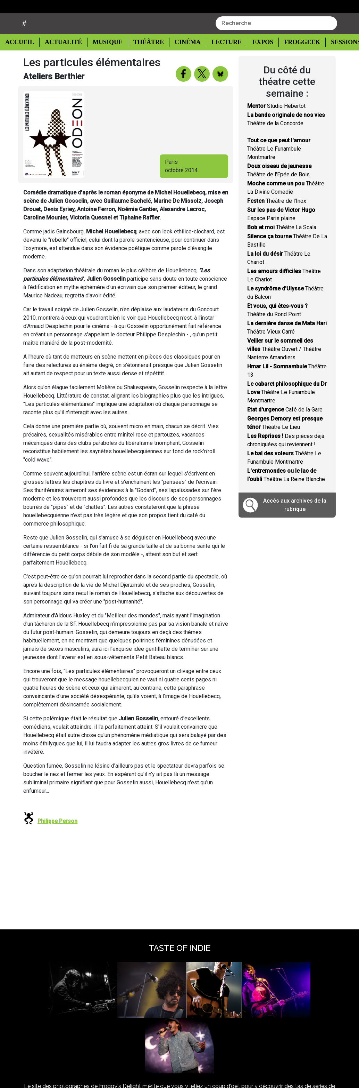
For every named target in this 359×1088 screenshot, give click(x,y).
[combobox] (276, 40)
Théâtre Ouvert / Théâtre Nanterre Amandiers (284, 366)
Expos (255, 59)
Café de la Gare (285, 427)
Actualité (61, 59)
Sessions (338, 59)
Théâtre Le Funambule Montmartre (278, 166)
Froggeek (294, 59)
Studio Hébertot (276, 123)
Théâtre (144, 59)
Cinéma (182, 59)
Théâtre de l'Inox (276, 218)
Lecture (219, 59)
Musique (104, 59)
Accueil (21, 59)
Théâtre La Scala (281, 245)
